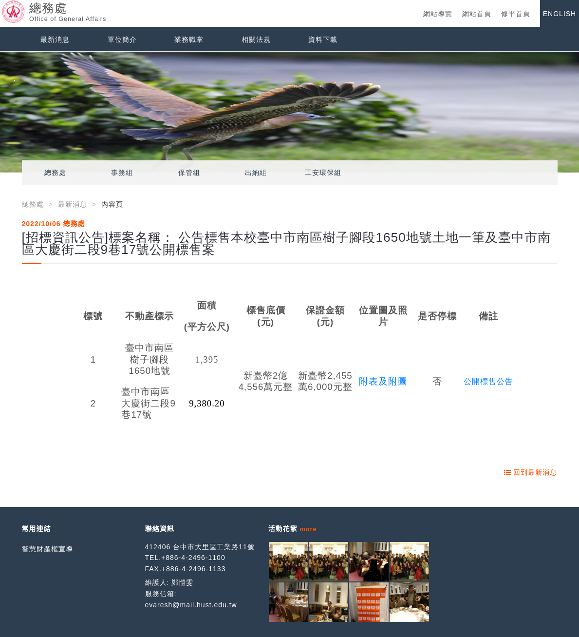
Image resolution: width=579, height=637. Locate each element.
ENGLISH (559, 14)
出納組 (256, 172)
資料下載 (322, 39)
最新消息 (55, 39)
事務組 (122, 172)
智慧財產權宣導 (47, 549)
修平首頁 (515, 14)
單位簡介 (122, 39)
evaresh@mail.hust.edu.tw (191, 605)
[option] (289, 112)
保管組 (189, 172)
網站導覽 (437, 14)
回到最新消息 (531, 472)
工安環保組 (323, 172)
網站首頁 (476, 14)
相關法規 (256, 39)
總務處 (55, 172)
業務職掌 (189, 39)
